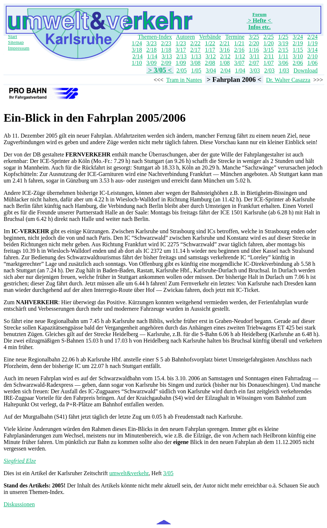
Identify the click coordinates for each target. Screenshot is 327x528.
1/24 (137, 43)
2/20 (254, 43)
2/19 (298, 43)
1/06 (312, 63)
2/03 (269, 70)
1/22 (210, 43)
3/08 (195, 63)
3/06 (283, 63)
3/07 (239, 63)
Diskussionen (19, 504)
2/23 (166, 43)
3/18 (137, 50)
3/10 (298, 56)
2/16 (239, 50)
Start (12, 36)
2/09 (166, 63)
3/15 (268, 50)
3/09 (151, 63)
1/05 (196, 70)
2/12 (225, 56)
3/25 (254, 37)
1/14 (152, 56)
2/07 (254, 63)
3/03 (255, 70)
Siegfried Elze (20, 461)
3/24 (298, 37)
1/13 (196, 56)
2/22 (195, 43)
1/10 (137, 63)
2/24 (312, 37)
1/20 (268, 43)
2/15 (283, 50)
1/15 (298, 50)
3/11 (255, 56)
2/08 (210, 63)
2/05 (182, 70)
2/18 (151, 50)
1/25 (283, 37)
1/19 (312, 43)
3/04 (211, 70)
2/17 (195, 50)
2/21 (225, 43)
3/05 (168, 473)
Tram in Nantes (184, 80)
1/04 (240, 70)
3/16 (225, 50)
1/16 (254, 50)
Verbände (210, 37)
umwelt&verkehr (129, 473)
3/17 (180, 50)
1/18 (166, 50)
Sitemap (16, 42)
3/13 (167, 56)
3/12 (210, 56)
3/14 (312, 50)
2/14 (137, 56)
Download (305, 70)
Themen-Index (155, 37)
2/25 (268, 37)
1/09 (180, 63)
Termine (235, 37)
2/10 (312, 56)
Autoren (185, 37)
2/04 (225, 70)
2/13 (181, 56)
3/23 (151, 43)
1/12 (240, 56)
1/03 (284, 70)
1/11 (283, 56)
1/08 (225, 63)
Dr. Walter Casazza (288, 80)
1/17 (210, 50)
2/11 (269, 56)
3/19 (283, 43)
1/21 (239, 43)
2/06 (298, 63)
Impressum (18, 48)
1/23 (180, 43)
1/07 (268, 63)
